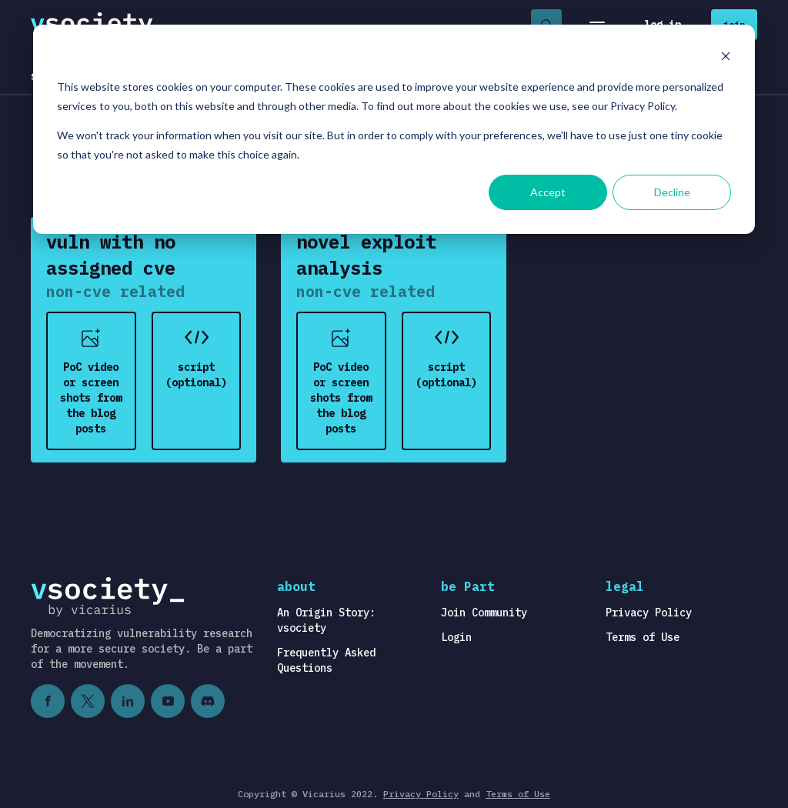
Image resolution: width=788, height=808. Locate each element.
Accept (548, 192)
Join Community (484, 612)
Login (456, 637)
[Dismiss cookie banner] (725, 58)
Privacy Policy (649, 612)
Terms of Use (642, 637)
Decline (672, 192)
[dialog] (394, 129)
